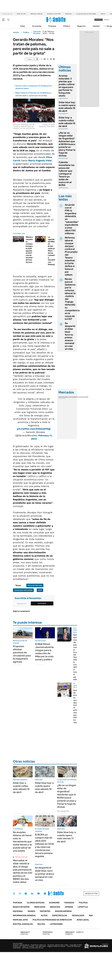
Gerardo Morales (37, 32)
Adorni (103, 14)
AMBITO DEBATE (74, 933)
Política (66, 26)
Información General (24, 915)
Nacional (18, 911)
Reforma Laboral (36, 14)
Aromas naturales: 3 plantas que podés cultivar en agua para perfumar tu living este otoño (67, 85)
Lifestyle (83, 907)
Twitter (14, 894)
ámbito (16, 32)
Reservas (68, 14)
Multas (41, 924)
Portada (17, 902)
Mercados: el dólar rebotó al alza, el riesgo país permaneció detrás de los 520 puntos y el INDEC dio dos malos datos (22, 871)
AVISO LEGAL (83, 920)
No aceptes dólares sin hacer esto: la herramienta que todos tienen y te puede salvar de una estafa (22, 841)
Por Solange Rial (63, 811)
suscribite (98, 19)
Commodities (76, 397)
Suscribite (42, 603)
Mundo (31, 911)
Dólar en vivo (21, 14)
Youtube (38, 893)
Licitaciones (56, 924)
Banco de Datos (21, 907)
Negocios (81, 26)
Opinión (96, 26)
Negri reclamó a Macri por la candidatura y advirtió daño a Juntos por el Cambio (33, 94)
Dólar (22, 26)
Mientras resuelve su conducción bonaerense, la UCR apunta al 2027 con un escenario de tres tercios (31, 249)
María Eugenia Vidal (40, 160)
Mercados (39, 907)
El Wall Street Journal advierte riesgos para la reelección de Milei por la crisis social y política (44, 652)
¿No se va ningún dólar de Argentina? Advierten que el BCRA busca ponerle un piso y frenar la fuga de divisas (67, 144)
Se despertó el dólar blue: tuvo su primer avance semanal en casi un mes (70, 336)
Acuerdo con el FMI (54, 14)
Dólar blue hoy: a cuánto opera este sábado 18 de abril (67, 106)
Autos (44, 915)
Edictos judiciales (23, 924)
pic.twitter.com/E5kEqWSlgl (34, 428)
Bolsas (68, 397)
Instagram (26, 893)
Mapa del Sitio (20, 920)
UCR (40, 590)
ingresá (106, 19)
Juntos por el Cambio (23, 590)
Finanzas (52, 26)
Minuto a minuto (21, 857)
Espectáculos (59, 915)
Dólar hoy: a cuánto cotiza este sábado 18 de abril (67, 122)
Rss (91, 915)
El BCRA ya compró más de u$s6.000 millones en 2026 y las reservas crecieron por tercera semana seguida (44, 845)
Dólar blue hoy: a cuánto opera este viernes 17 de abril (66, 837)
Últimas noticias (35, 902)
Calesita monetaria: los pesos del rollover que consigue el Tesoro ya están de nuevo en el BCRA (66, 174)
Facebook (20, 893)
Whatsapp (45, 893)
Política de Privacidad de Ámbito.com (52, 920)
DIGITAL (26, 933)
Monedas (62, 397)
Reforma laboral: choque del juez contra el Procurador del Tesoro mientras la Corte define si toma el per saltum (71, 256)
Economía (36, 26)
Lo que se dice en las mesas (86, 14)
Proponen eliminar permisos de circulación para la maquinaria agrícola (22, 654)
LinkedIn (32, 893)
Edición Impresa (63, 911)
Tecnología (78, 915)
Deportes (45, 911)
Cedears (85, 397)
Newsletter (106, 26)
